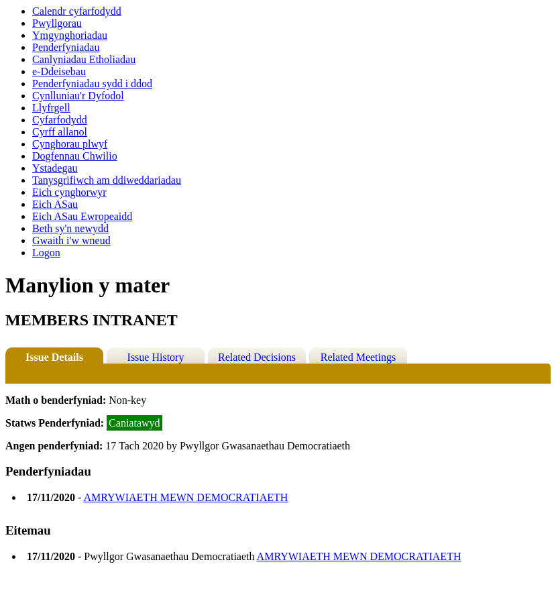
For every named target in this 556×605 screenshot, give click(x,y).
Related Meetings (358, 357)
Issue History (155, 357)
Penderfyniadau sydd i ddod (92, 83)
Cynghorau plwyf (69, 144)
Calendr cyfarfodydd (76, 11)
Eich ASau (55, 204)
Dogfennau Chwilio (74, 156)
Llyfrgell (51, 107)
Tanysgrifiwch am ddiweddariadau (106, 180)
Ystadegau (55, 168)
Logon (46, 252)
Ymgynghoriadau (69, 35)
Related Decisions (257, 357)
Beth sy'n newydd (70, 228)
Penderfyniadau (65, 47)
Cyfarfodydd (59, 119)
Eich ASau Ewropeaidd (82, 216)
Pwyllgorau (57, 23)
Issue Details (54, 357)
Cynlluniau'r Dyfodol (78, 95)
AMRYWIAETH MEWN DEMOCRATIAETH (185, 497)
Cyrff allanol (59, 132)
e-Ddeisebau (59, 71)
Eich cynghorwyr (69, 192)
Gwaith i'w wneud (71, 240)
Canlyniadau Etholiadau (83, 59)
